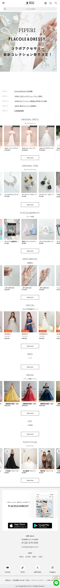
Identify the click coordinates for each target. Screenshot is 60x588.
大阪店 (40, 557)
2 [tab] (27, 74)
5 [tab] (32, 74)
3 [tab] (29, 74)
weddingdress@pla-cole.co (30, 547)
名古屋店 (28, 557)
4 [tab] (30, 74)
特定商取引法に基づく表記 (21, 580)
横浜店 (21, 557)
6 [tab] (34, 74)
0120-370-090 (30, 542)
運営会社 (8, 580)
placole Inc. (28, 586)
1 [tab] (26, 74)
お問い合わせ (51, 580)
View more (30, 158)
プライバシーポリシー (38, 580)
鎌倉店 (34, 557)
